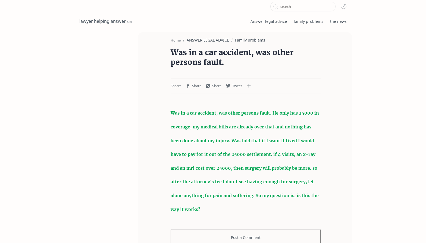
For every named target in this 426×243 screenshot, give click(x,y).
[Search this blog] (303, 6)
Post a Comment (246, 200)
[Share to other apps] (226, 75)
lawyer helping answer (102, 21)
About (183, 230)
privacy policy (138, 230)
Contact (164, 230)
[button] (344, 6)
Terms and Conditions (99, 230)
